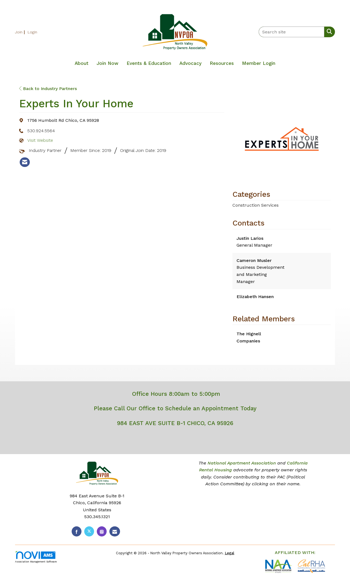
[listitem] (20, 31)
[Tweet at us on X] (89, 531)
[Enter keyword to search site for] (291, 32)
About (81, 63)
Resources (222, 63)
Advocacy (190, 63)
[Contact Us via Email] (114, 531)
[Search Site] (328, 31)
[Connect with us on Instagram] (102, 531)
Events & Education (149, 63)
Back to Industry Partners (48, 88)
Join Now (107, 63)
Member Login (258, 63)
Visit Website (40, 140)
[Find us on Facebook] (76, 531)
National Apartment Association (242, 463)
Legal (229, 553)
